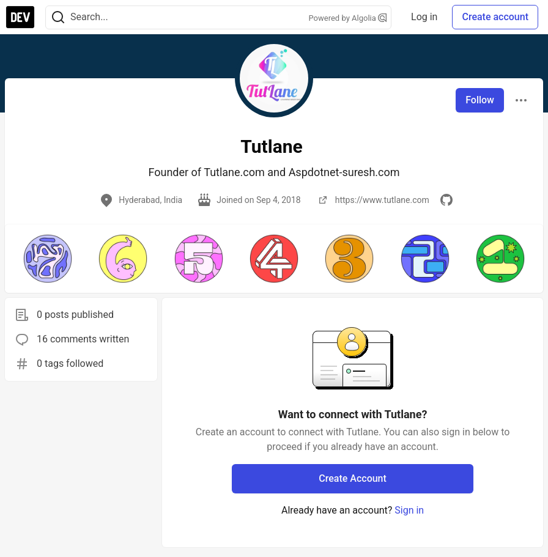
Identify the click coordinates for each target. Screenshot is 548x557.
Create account (495, 17)
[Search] (58, 17)
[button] (47, 258)
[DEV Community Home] (20, 17)
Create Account (353, 478)
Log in (424, 17)
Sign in (409, 510)
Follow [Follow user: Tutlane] (479, 100)
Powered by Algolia (348, 18)
